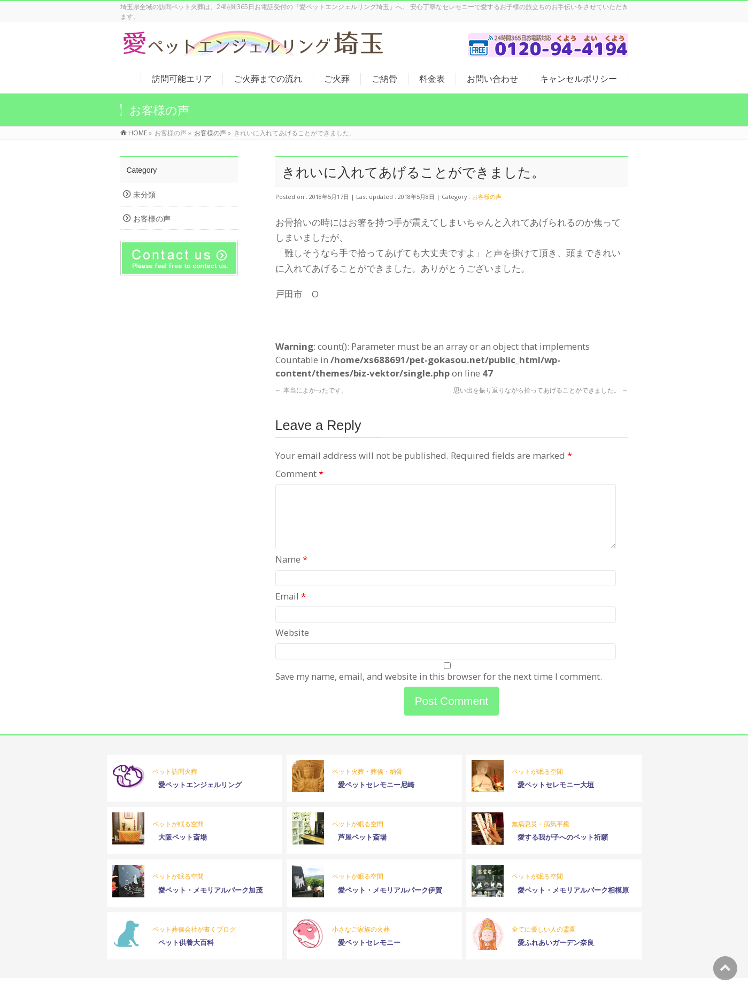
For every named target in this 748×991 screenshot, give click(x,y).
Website (292, 645)
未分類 (144, 194)
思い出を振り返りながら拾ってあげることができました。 (540, 390)
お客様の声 (487, 197)
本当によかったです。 (311, 390)
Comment (299, 473)
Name (291, 572)
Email (290, 609)
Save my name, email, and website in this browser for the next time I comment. (438, 689)
